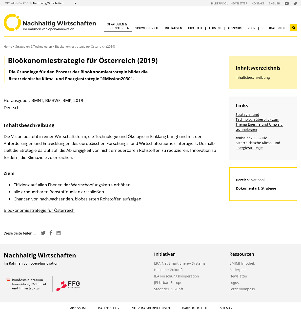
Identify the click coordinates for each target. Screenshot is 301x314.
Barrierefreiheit (195, 308)
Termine (215, 28)
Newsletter (239, 3)
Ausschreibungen (241, 28)
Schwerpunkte (147, 28)
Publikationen (273, 28)
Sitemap (226, 308)
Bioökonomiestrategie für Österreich (39, 210)
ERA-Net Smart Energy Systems (179, 263)
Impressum (77, 308)
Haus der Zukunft (168, 269)
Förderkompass (242, 289)
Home (8, 46)
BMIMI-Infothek (242, 263)
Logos (234, 282)
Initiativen (173, 28)
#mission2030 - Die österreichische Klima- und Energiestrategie (258, 143)
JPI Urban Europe (168, 282)
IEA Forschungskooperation (176, 276)
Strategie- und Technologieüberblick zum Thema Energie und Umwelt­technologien (259, 122)
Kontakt (258, 3)
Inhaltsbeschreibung (253, 77)
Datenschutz (109, 308)
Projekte (195, 28)
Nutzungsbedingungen (151, 308)
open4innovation (18, 3)
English (274, 3)
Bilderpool (219, 3)
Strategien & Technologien (118, 26)
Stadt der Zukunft (168, 289)
